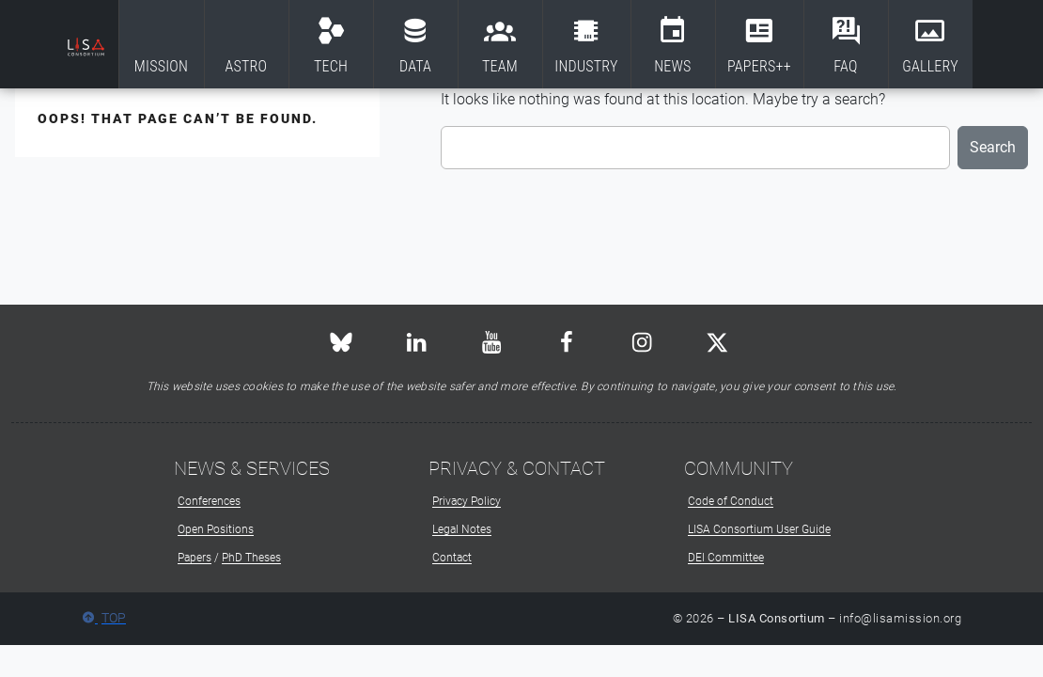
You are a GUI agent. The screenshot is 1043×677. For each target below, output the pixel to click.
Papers (194, 557)
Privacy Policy (466, 501)
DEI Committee (726, 557)
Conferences (209, 501)
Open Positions (216, 529)
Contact (452, 557)
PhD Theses (251, 557)
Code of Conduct (730, 501)
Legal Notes (461, 529)
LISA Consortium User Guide (759, 529)
